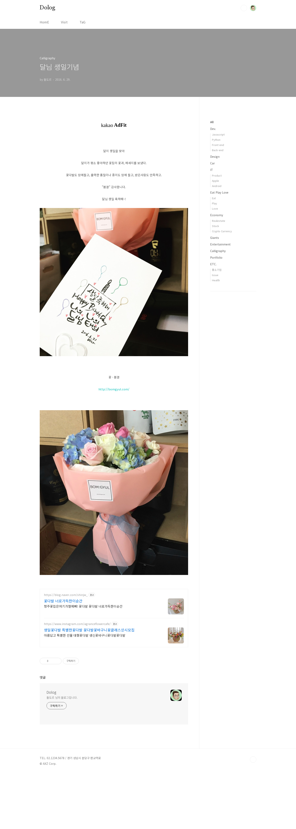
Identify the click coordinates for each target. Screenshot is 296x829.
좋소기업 (217, 270)
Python (216, 140)
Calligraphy (218, 251)
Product (217, 175)
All (212, 122)
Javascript (218, 134)
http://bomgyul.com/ (113, 389)
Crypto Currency (222, 231)
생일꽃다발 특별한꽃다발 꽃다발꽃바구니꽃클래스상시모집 (89, 685)
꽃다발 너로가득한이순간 (63, 656)
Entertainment (220, 244)
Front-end (218, 145)
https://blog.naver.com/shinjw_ (66, 651)
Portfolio (216, 257)
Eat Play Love (219, 192)
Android (216, 186)
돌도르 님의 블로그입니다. (62, 754)
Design (215, 157)
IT (211, 170)
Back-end (217, 150)
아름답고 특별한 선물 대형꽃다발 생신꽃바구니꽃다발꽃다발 (84, 691)
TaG (82, 22)
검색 (244, 8)
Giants (214, 238)
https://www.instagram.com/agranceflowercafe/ (77, 680)
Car (212, 163)
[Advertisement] (114, 613)
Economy (216, 215)
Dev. (213, 129)
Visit (64, 22)
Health (216, 280)
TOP (253, 815)
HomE (44, 22)
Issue (215, 275)
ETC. (213, 264)
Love (215, 208)
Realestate (218, 221)
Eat (214, 198)
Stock (215, 226)
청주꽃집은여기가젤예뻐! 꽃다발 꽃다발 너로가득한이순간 (83, 662)
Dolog (47, 8)
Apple (215, 181)
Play (214, 203)
